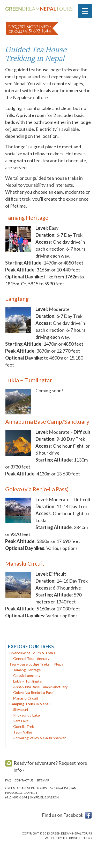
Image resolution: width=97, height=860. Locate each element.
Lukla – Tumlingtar (28, 380)
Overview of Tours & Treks (32, 653)
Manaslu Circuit (24, 563)
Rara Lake (21, 721)
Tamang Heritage (26, 217)
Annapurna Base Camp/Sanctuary (47, 421)
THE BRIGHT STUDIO (77, 838)
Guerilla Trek (23, 726)
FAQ (8, 780)
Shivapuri (20, 709)
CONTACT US (23, 780)
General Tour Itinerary (31, 658)
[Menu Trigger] (85, 11)
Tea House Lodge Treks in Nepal (36, 664)
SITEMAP (42, 780)
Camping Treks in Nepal (29, 704)
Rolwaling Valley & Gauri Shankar (39, 738)
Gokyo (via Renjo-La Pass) (37, 489)
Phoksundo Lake (26, 715)
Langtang (17, 298)
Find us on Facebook (62, 815)
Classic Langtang (27, 675)
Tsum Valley (23, 732)
